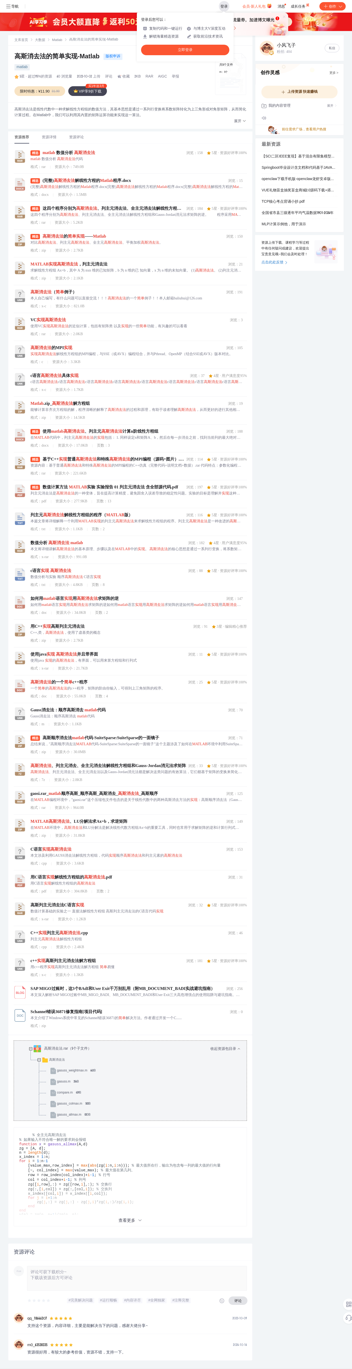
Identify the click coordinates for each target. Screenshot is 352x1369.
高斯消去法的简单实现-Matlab (57, 57)
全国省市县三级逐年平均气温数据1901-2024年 (298, 213)
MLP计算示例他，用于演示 (284, 224)
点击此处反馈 (274, 262)
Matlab (57, 40)
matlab (22, 67)
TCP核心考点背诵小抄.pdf (283, 202)
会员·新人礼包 (257, 5)
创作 (332, 6)
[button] (240, 121)
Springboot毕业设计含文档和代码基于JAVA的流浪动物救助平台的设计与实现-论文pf (299, 168)
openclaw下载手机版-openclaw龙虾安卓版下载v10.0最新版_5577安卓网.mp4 (299, 179)
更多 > (333, 73)
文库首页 (21, 40)
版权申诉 (113, 56)
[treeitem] (134, 1081)
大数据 (40, 40)
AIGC (162, 77)
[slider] (39, 1300)
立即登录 (185, 50)
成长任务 (300, 5)
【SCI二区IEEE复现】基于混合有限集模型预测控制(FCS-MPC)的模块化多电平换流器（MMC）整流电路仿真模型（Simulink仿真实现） (299, 157)
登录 (224, 6)
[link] (21, 40)
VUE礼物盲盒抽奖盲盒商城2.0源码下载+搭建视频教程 (299, 190)
